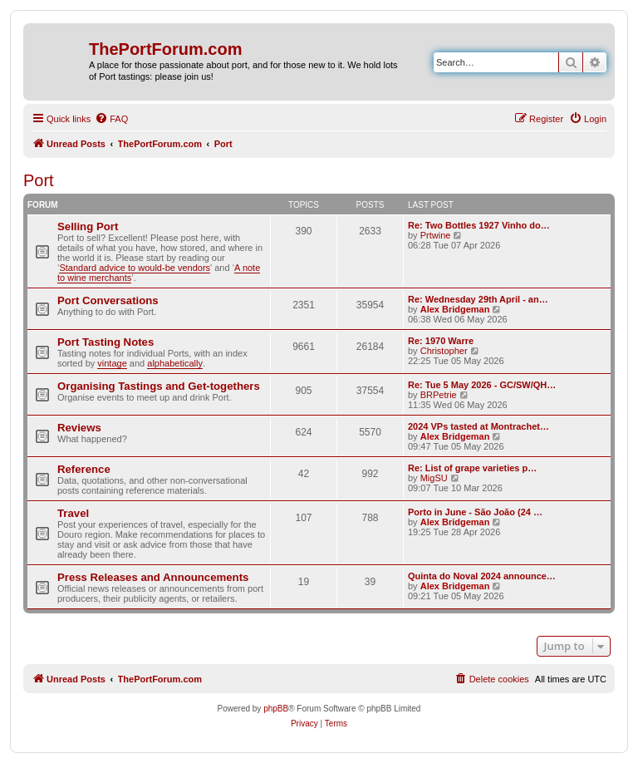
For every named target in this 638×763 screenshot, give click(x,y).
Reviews (79, 427)
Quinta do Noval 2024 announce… (482, 576)
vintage (111, 363)
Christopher (444, 351)
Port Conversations (108, 300)
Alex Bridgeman (455, 309)
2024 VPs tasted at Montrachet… (478, 426)
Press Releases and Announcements (152, 577)
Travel (73, 513)
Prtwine (435, 235)
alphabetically (175, 363)
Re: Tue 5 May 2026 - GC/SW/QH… (482, 385)
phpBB (275, 708)
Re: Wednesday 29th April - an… (478, 299)
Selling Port (87, 226)
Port (38, 180)
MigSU (434, 478)
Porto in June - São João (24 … (475, 512)
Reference (83, 469)
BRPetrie (438, 395)
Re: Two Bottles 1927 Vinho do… (479, 225)
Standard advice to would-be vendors (134, 268)
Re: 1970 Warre (441, 341)
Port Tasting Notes (105, 342)
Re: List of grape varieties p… (472, 468)
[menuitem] (111, 119)
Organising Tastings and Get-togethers (158, 386)
